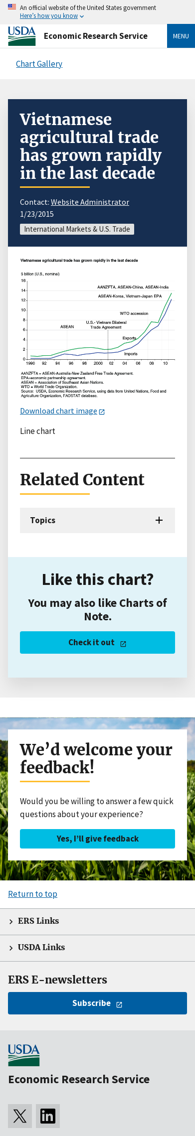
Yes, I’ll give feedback (98, 838)
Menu (181, 35)
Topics (42, 520)
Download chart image (58, 411)
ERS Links (38, 921)
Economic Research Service (96, 35)
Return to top (32, 893)
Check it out (91, 642)
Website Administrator (90, 202)
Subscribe (91, 1002)
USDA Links (41, 947)
